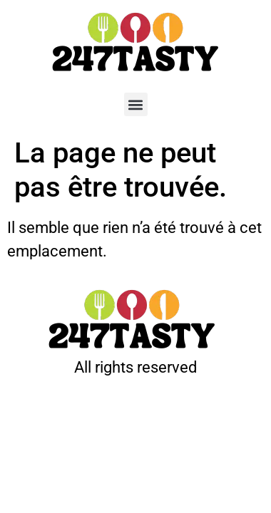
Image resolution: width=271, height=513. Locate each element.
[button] (136, 104)
